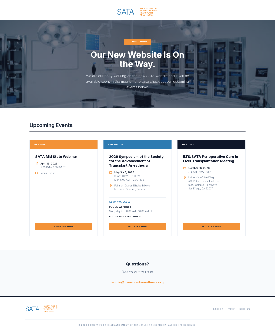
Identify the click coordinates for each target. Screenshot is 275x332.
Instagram (244, 308)
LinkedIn (218, 308)
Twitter (231, 308)
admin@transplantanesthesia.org (137, 282)
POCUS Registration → (125, 216)
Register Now (63, 226)
